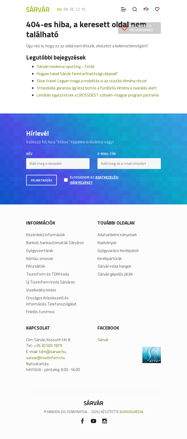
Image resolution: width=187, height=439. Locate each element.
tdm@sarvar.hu (52, 352)
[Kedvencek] (157, 9)
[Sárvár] (37, 9)
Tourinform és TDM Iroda (47, 274)
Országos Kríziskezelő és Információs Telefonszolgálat (51, 301)
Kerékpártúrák (109, 259)
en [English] (66, 9)
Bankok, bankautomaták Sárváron (55, 243)
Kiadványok (106, 243)
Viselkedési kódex (41, 290)
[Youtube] (93, 421)
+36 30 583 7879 (48, 345)
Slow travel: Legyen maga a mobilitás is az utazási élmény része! (92, 81)
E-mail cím (106, 153)
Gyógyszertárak (39, 251)
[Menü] (123, 9)
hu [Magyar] (59, 9)
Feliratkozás (41, 180)
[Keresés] (134, 9)
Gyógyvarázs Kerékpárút (118, 251)
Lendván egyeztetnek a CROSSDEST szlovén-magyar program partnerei (98, 95)
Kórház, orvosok (39, 259)
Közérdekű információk (45, 235)
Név (29, 153)
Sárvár (103, 340)
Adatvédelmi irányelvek (117, 235)
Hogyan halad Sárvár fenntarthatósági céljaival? (77, 74)
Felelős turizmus (40, 312)
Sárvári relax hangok (114, 266)
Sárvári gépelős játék (115, 274)
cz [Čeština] (78, 9)
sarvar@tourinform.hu (45, 358)
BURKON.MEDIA (131, 411)
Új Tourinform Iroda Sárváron (50, 282)
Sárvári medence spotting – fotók (66, 66)
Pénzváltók (35, 266)
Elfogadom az (94, 180)
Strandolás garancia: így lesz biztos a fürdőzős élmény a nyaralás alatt (97, 88)
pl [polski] (84, 9)
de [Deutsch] (72, 9)
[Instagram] (104, 421)
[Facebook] (82, 421)
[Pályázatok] (146, 9)
